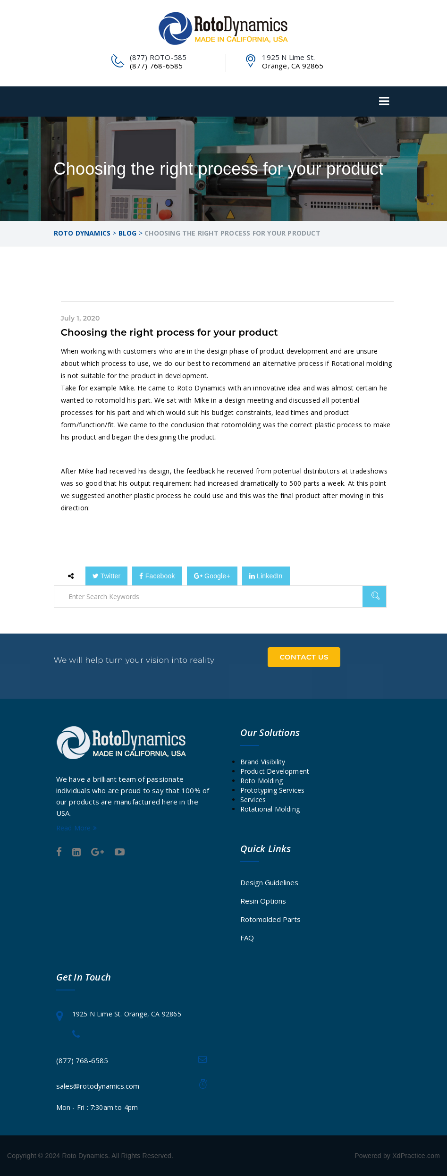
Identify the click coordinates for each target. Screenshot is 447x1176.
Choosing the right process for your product (169, 332)
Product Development (275, 771)
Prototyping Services (272, 790)
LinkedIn (266, 576)
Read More (76, 827)
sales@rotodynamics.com (97, 1086)
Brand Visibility (263, 761)
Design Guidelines (269, 882)
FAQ (247, 937)
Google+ (212, 576)
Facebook (157, 576)
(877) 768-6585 (82, 1060)
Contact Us (304, 656)
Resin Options (263, 900)
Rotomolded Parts (270, 919)
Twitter (107, 576)
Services (253, 799)
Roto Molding (261, 780)
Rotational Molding (270, 808)
